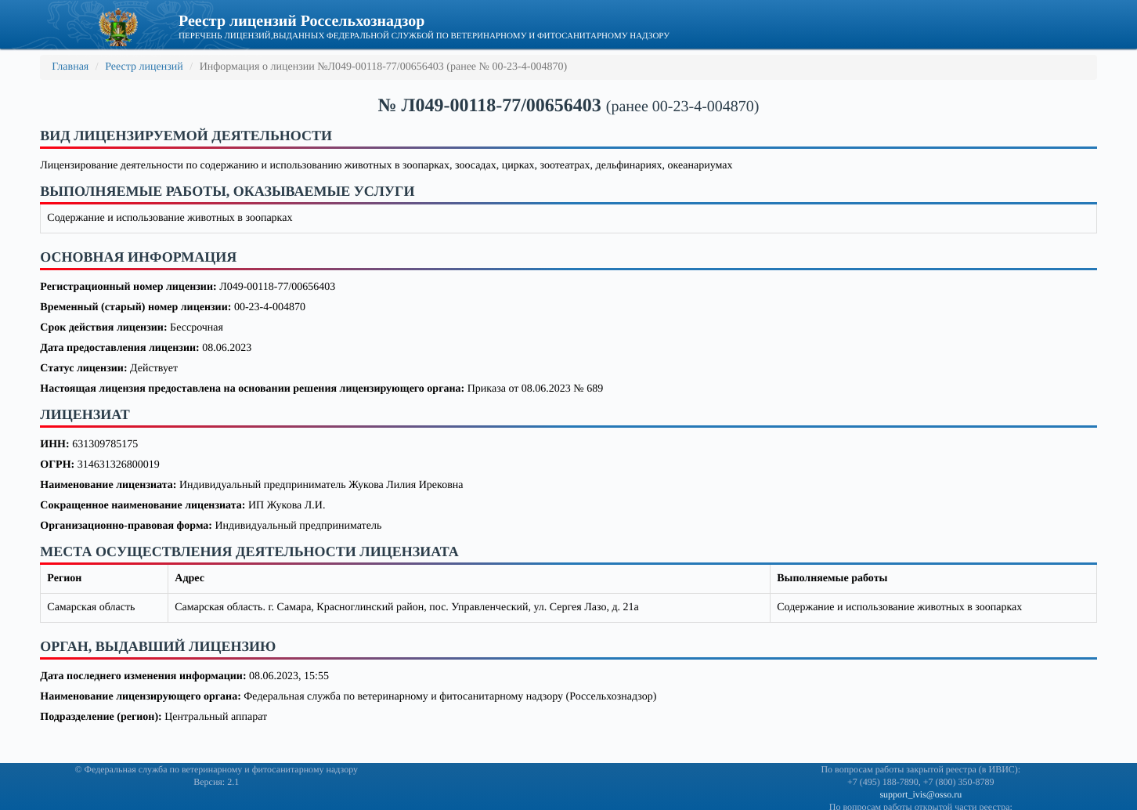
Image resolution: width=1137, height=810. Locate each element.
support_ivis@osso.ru (920, 794)
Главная (70, 67)
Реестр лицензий (144, 67)
